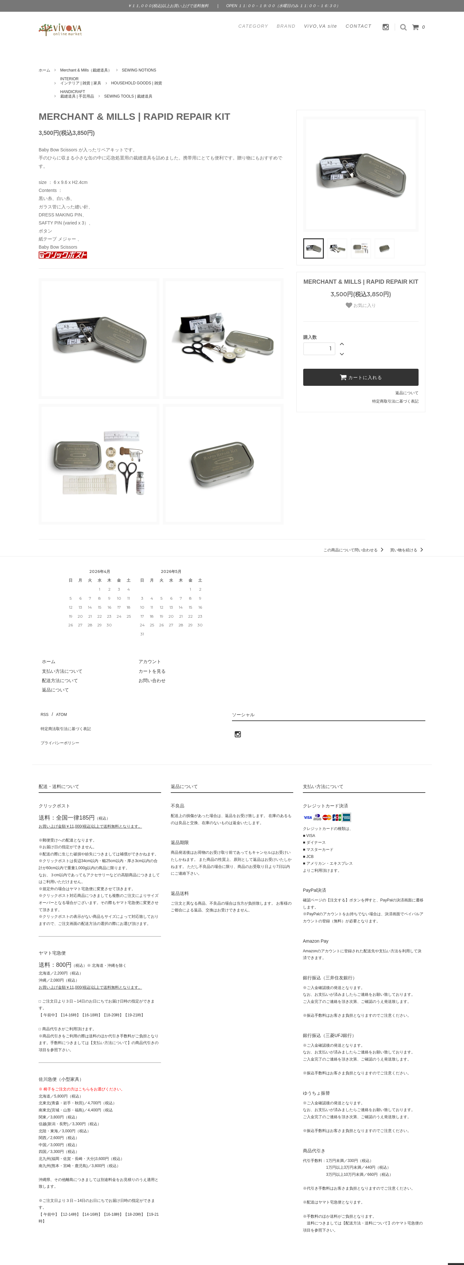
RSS (43, 712)
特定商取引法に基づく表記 (395, 401)
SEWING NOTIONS (139, 70)
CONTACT (359, 26)
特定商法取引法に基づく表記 (68, 721)
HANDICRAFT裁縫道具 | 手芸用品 (77, 94)
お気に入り (361, 305)
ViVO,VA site (320, 26)
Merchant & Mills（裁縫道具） (86, 70)
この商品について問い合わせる (355, 550)
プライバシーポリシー (61, 731)
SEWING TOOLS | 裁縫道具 (128, 96)
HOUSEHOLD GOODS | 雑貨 (136, 83)
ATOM (58, 712)
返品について (407, 393)
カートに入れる (361, 377)
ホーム (44, 70)
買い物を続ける (407, 550)
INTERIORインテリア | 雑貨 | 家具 (81, 81)
